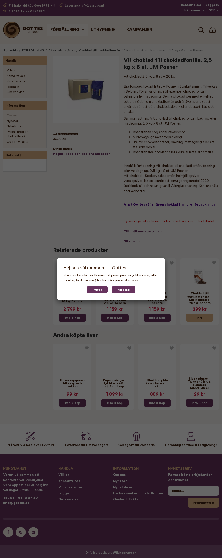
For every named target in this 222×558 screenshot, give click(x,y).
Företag (124, 290)
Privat (97, 290)
